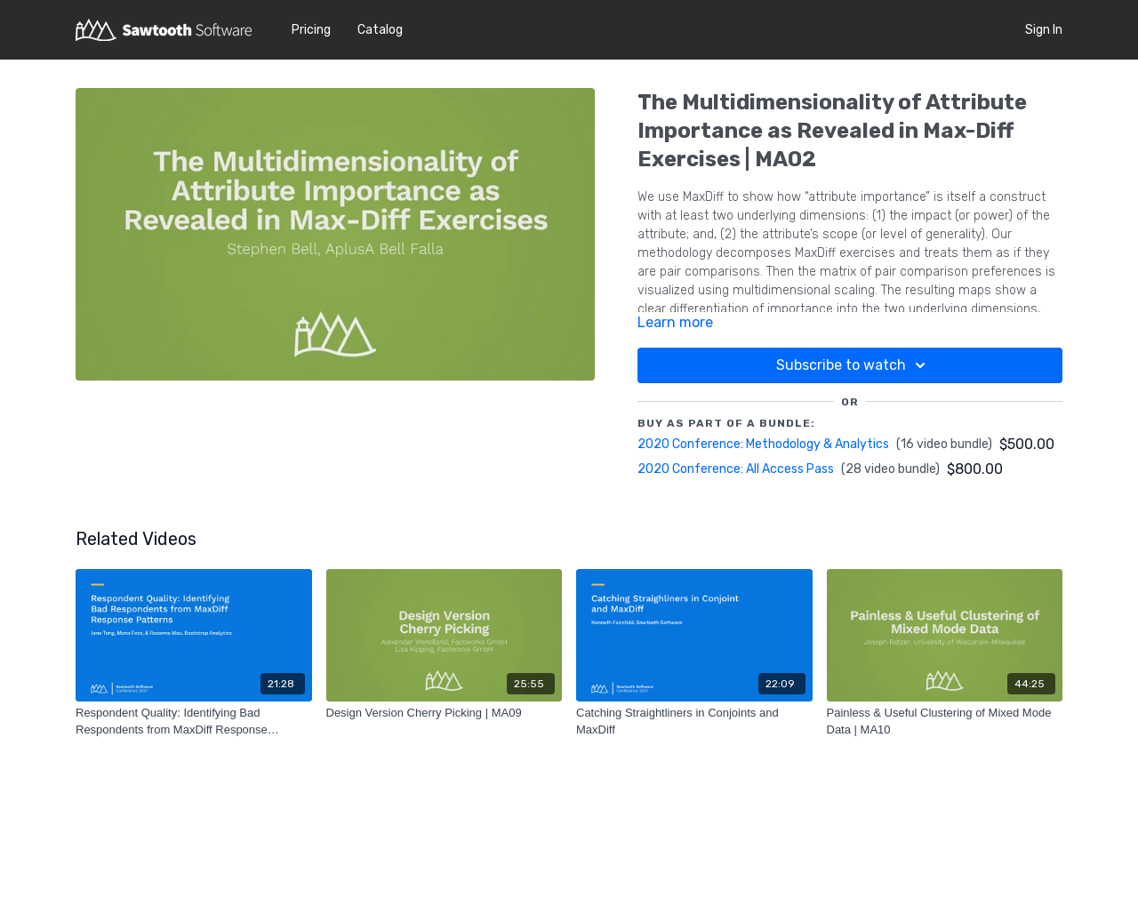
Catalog (380, 29)
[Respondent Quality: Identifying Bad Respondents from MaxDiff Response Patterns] (194, 721)
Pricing (311, 29)
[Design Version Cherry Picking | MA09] (444, 713)
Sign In (1043, 29)
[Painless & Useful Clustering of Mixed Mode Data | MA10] (945, 721)
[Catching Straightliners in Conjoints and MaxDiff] (694, 721)
